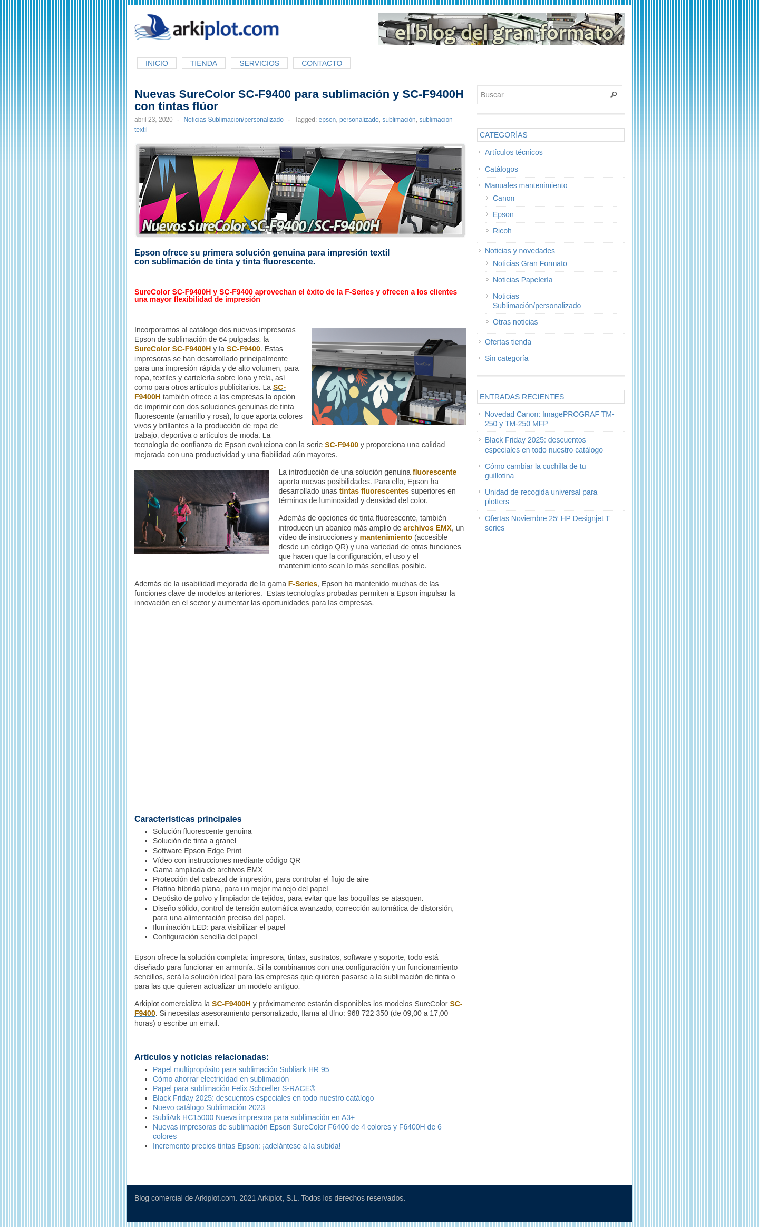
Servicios (259, 63)
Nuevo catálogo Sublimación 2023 (209, 1107)
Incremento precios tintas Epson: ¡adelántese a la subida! (246, 1146)
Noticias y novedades (520, 251)
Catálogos (501, 169)
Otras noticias (515, 322)
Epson (503, 214)
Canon (503, 198)
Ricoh (502, 231)
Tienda (203, 63)
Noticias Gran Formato (530, 263)
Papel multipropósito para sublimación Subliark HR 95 (241, 1069)
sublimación (398, 119)
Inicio (156, 63)
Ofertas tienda (508, 342)
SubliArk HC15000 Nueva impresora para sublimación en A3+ (254, 1117)
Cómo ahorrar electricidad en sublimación (221, 1079)
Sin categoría (507, 358)
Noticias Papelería (523, 280)
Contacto (321, 63)
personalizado (359, 119)
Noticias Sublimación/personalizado (233, 119)
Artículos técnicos (514, 152)
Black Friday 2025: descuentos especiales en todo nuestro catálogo (263, 1098)
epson (327, 119)
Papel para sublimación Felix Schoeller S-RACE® (234, 1088)
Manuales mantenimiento (526, 185)
